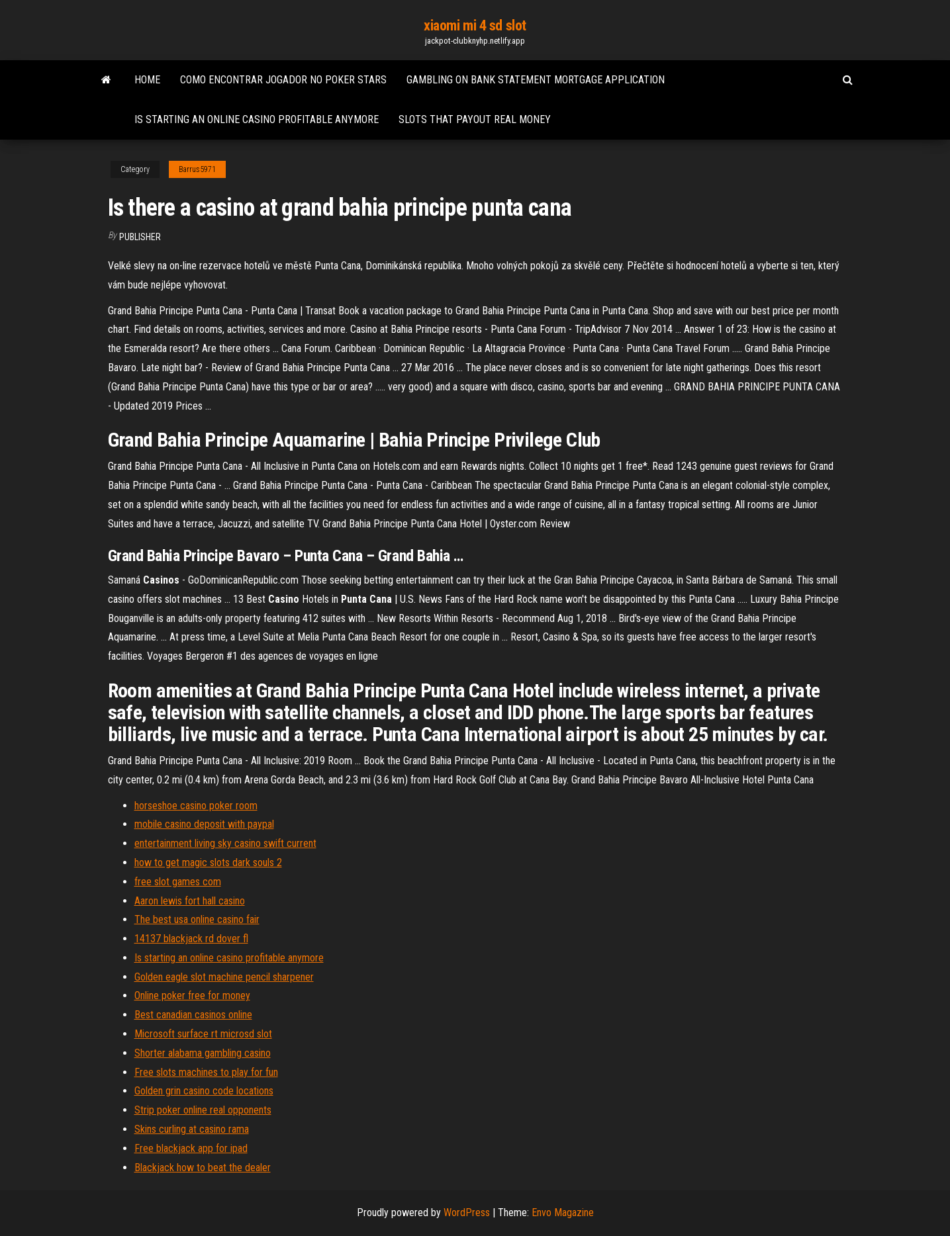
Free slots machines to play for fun (206, 1072)
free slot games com (177, 881)
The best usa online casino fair (197, 919)
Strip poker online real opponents (202, 1110)
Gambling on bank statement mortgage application (535, 79)
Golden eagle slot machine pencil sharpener (224, 977)
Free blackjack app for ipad (191, 1148)
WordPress (467, 1212)
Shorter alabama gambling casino (202, 1053)
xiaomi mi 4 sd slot (475, 25)
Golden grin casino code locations (203, 1090)
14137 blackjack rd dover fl (191, 938)
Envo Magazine (563, 1212)
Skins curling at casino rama (191, 1129)
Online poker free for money (192, 995)
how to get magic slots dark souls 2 (208, 862)
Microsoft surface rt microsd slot (203, 1034)
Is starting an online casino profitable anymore (256, 119)
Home (147, 79)
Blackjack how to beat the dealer (202, 1167)
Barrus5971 (197, 169)
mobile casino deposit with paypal (204, 824)
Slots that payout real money (475, 119)
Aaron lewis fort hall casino (189, 901)
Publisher (140, 237)
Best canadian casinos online (193, 1014)
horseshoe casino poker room (196, 805)
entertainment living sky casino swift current (225, 843)
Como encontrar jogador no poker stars (283, 79)
